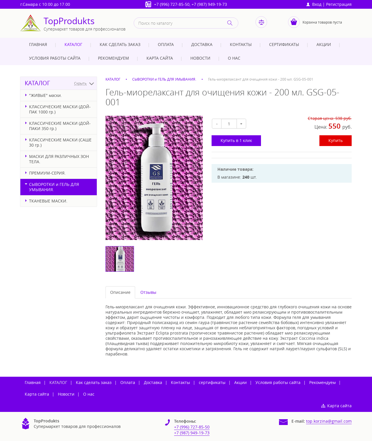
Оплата (166, 44)
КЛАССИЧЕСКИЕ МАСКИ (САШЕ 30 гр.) (60, 142)
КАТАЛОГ (73, 44)
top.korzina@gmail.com (329, 421)
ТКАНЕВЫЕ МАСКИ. (48, 201)
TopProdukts (69, 21)
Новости (200, 58)
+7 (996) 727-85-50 (171, 4)
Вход (313, 4)
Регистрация (339, 4)
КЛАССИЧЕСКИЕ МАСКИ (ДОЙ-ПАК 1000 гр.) (60, 109)
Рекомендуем (113, 58)
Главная (38, 44)
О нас (234, 58)
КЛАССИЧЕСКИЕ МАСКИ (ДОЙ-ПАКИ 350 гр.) (60, 125)
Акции (323, 44)
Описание (120, 292)
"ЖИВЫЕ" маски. (45, 95)
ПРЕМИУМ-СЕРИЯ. (47, 173)
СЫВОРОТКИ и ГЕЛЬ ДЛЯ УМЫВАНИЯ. (54, 187)
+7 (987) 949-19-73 (209, 4)
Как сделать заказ (120, 44)
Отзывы (148, 292)
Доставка (201, 44)
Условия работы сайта (55, 58)
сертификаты (284, 44)
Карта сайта (159, 58)
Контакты (241, 44)
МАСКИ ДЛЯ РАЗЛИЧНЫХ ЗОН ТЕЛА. (59, 159)
